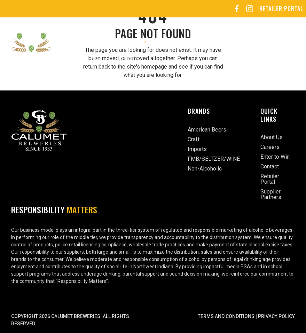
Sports (246, 41)
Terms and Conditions (226, 316)
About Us (77, 41)
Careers (175, 41)
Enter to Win (82, 58)
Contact (128, 58)
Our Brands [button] (131, 41)
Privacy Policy (276, 316)
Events (211, 41)
